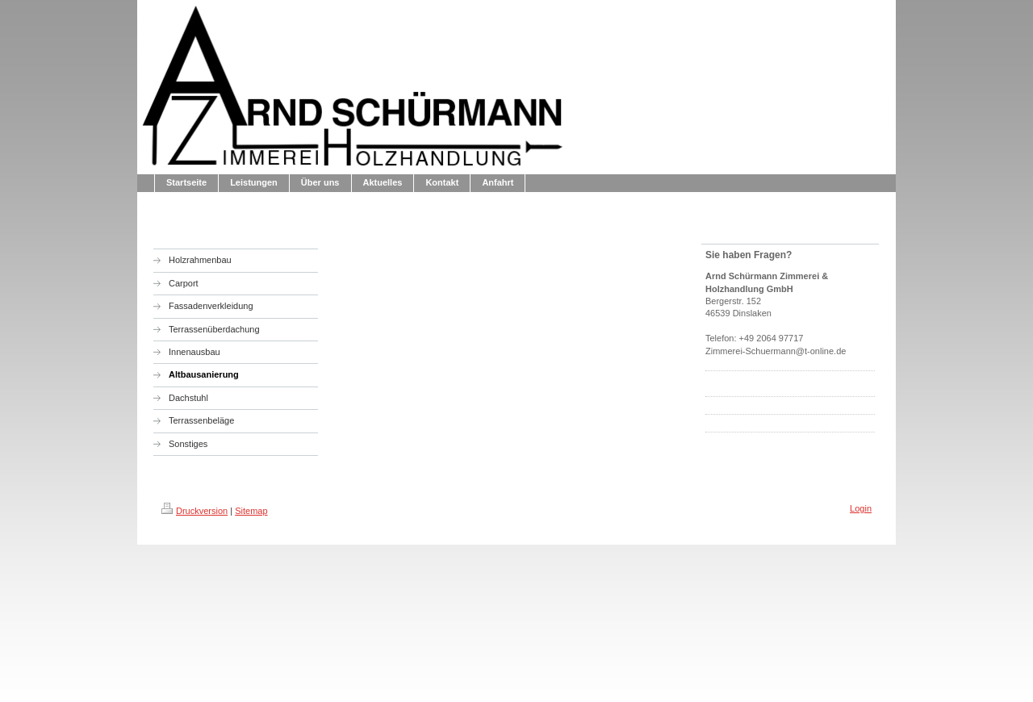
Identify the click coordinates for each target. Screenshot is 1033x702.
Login (861, 508)
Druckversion (194, 511)
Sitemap (251, 511)
